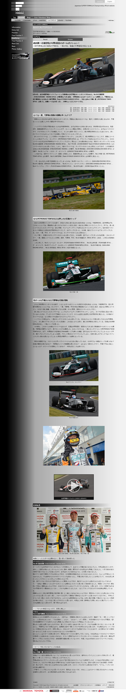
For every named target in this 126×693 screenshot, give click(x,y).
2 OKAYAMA (27, 20)
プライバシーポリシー (86, 685)
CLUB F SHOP (42, 17)
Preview (20, 32)
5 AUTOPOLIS (52, 20)
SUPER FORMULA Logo (23, 8)
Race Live (20, 43)
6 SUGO (60, 20)
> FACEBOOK (110, 687)
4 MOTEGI (42, 20)
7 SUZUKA (68, 20)
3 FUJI (35, 20)
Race (20, 46)
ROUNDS (21, 17)
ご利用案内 (97, 685)
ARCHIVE (111, 20)
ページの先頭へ (111, 682)
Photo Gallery (20, 49)
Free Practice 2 (20, 41)
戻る (35, 682)
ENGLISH (111, 685)
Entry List (20, 30)
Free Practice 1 (20, 35)
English (110, 1)
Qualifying (20, 38)
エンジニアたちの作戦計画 (20, 56)
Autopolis (108, 32)
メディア (104, 685)
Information (20, 27)
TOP (14, 17)
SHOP (28, 17)
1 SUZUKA (17, 20)
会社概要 (75, 685)
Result (45, 39)
